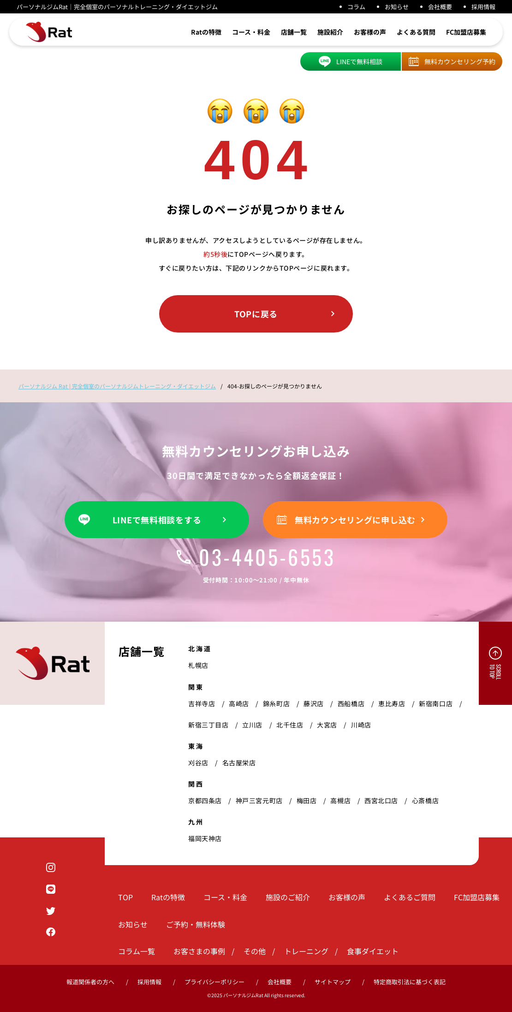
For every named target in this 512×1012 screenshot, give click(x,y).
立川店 (252, 724)
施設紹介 (330, 31)
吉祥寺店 (201, 703)
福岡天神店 (205, 838)
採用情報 (483, 6)
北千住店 (289, 724)
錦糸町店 (276, 703)
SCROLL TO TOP (495, 672)
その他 (255, 951)
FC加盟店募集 (466, 31)
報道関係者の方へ (90, 981)
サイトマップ (333, 981)
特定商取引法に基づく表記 (410, 981)
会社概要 (440, 6)
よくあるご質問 (409, 897)
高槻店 (340, 800)
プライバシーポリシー (214, 981)
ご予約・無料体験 (195, 924)
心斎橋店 (425, 800)
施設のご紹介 (288, 897)
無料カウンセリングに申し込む (355, 520)
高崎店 (239, 703)
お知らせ (397, 6)
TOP (125, 897)
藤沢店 (314, 703)
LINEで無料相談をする (157, 520)
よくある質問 (416, 31)
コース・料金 (251, 31)
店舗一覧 (294, 31)
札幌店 (198, 665)
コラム (356, 6)
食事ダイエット (373, 951)
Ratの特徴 (206, 31)
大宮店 (327, 724)
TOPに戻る (256, 314)
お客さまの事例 (199, 951)
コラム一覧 (136, 951)
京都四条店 (205, 800)
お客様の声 (370, 31)
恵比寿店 (391, 703)
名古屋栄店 (239, 762)
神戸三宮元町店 (259, 800)
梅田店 (307, 800)
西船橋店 (351, 703)
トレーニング (306, 951)
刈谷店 (198, 762)
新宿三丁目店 (208, 724)
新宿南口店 (435, 703)
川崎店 (361, 724)
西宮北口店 (381, 800)
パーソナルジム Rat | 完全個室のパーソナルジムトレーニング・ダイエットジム (117, 386)
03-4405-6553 (256, 557)
